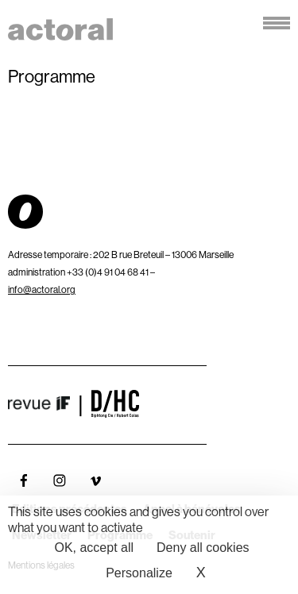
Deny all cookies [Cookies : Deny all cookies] (203, 547)
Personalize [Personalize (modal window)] (139, 573)
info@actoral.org (41, 289)
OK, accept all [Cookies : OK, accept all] (94, 547)
